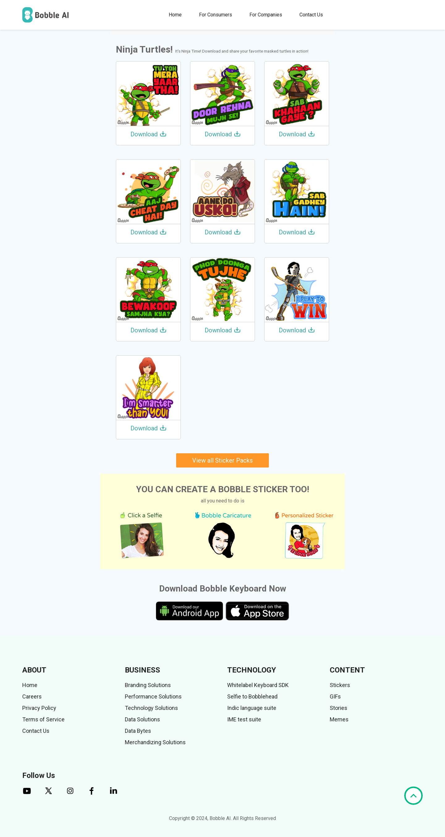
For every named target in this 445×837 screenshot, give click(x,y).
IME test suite (244, 719)
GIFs (335, 696)
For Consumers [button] (215, 15)
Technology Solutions (151, 708)
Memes (339, 719)
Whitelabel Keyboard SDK (258, 685)
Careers (32, 696)
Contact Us (311, 15)
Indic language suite (251, 708)
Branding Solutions (148, 685)
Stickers (340, 685)
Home (175, 15)
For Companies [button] (265, 15)
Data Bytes (138, 731)
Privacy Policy (39, 708)
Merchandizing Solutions (155, 742)
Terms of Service (43, 719)
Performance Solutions (153, 696)
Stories (338, 708)
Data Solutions (142, 719)
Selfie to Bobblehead (252, 696)
